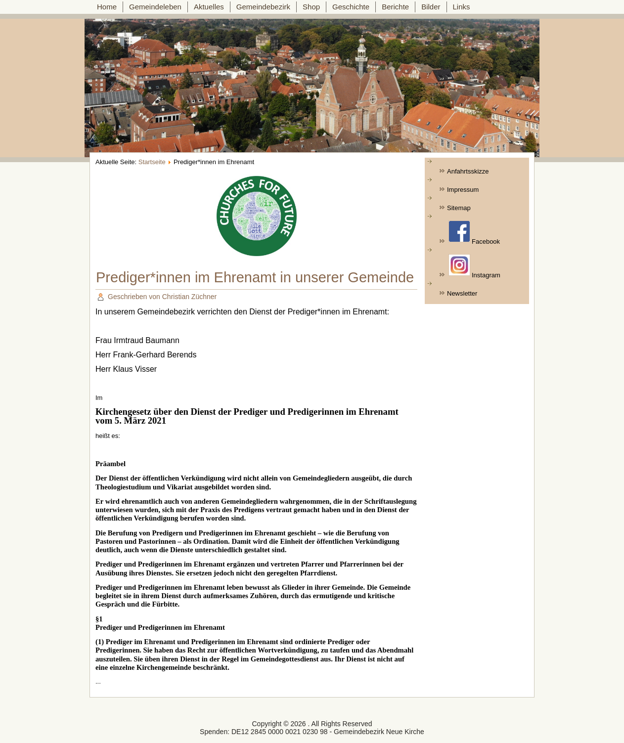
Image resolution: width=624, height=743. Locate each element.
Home (107, 6)
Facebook (474, 232)
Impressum (463, 189)
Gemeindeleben (155, 6)
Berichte (395, 6)
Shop (311, 6)
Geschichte (350, 6)
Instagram (474, 266)
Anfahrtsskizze (468, 171)
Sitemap (459, 208)
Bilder (430, 6)
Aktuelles (209, 6)
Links (461, 6)
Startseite (152, 162)
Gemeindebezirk (263, 6)
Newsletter (462, 293)
